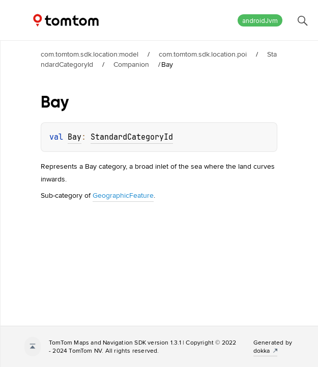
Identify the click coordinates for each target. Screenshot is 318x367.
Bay (74, 137)
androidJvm (260, 20)
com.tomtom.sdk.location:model (89, 54)
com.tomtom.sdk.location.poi (203, 54)
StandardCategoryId (132, 137)
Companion (131, 64)
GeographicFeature (123, 195)
